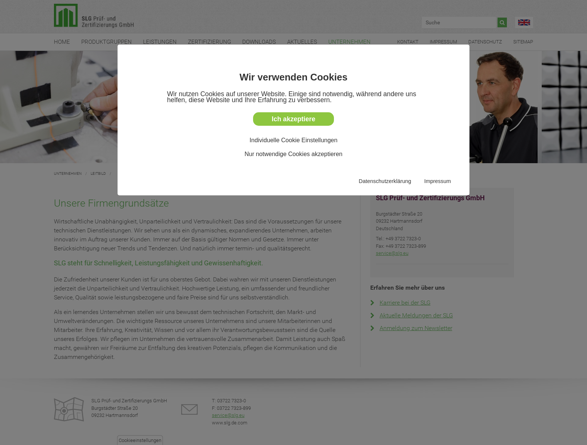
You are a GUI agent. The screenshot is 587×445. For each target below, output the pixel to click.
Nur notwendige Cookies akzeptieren (293, 154)
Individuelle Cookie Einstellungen (294, 140)
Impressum (437, 181)
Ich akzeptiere (293, 119)
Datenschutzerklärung (385, 181)
